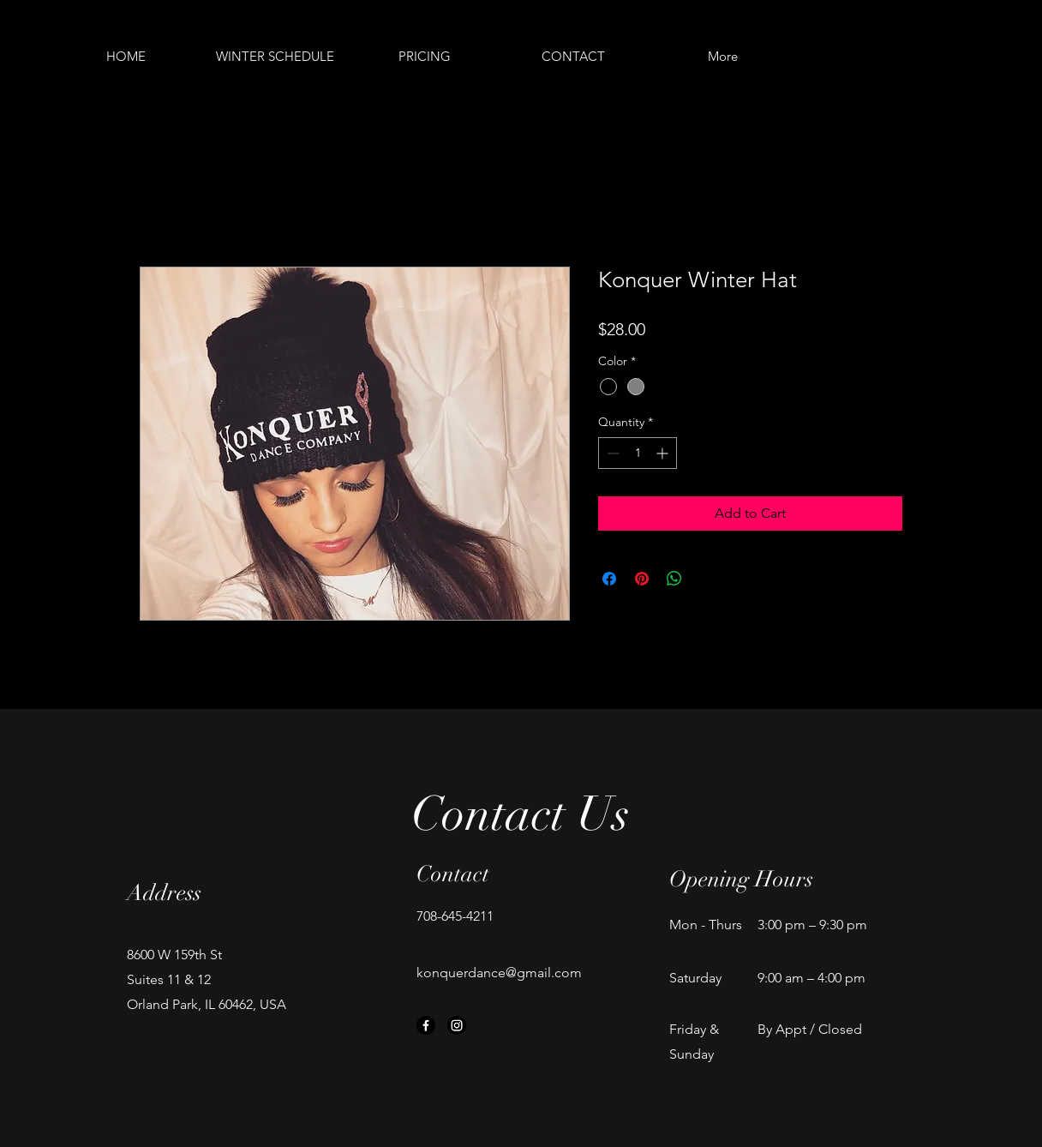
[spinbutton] (637, 453)
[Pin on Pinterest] (642, 578)
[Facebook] (425, 1025)
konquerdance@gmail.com (499, 972)
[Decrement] (611, 453)
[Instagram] (456, 1025)
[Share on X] (707, 578)
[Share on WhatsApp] (674, 578)
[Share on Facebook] (609, 578)
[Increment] (663, 453)
